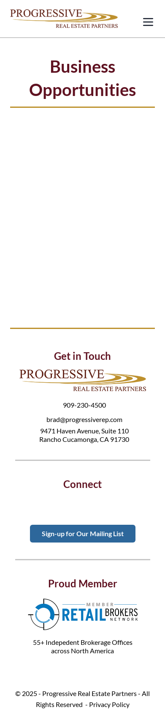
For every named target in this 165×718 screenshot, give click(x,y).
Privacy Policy (109, 704)
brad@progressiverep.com (84, 419)
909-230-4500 (84, 405)
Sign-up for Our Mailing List (83, 533)
